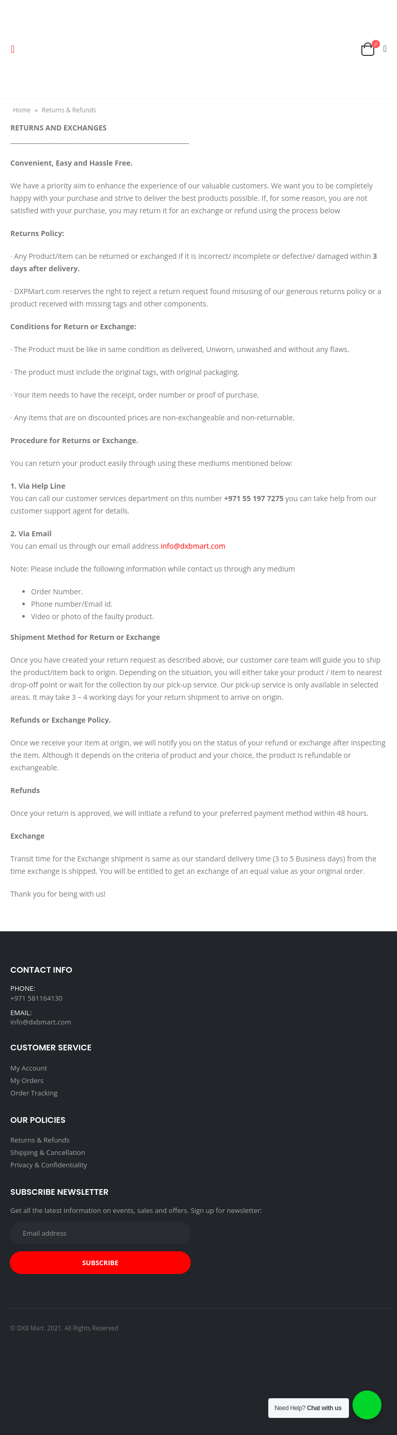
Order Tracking (33, 1092)
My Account (28, 1068)
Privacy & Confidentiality (48, 1164)
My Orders (26, 1080)
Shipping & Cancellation (47, 1152)
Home (21, 110)
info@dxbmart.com (193, 546)
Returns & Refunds (40, 1140)
